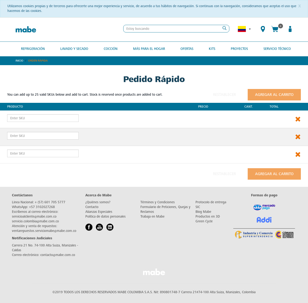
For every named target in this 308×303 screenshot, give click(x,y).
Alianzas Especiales (98, 212)
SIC (197, 207)
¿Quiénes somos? (97, 202)
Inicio (19, 60)
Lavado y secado (74, 49)
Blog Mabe (203, 212)
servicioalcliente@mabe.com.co (34, 216)
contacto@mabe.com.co (57, 255)
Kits (212, 49)
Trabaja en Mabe (152, 216)
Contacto (91, 207)
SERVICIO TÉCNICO (277, 49)
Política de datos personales (105, 216)
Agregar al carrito (274, 95)
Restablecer (224, 95)
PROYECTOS (239, 49)
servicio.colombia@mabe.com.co (35, 221)
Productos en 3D (207, 216)
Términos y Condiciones (157, 202)
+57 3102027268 (42, 207)
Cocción (111, 49)
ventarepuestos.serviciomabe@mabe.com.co (44, 231)
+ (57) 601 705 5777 (50, 202)
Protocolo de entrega (210, 202)
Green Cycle (204, 221)
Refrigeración (33, 49)
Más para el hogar (149, 49)
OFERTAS (186, 49)
